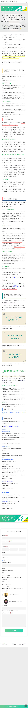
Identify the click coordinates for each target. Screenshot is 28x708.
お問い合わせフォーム (12, 426)
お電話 (5, 550)
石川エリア (11, 412)
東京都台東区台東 (7, 501)
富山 (3, 412)
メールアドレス (7, 545)
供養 (3, 576)
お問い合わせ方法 (6, 561)
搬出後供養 (4, 583)
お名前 (5, 539)
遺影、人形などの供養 (7, 588)
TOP (2, 25)
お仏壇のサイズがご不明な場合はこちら (10, 614)
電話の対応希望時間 (6, 566)
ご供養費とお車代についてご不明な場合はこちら (12, 581)
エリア (5, 412)
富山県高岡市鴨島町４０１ (8, 459)
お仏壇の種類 (5, 594)
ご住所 (3, 556)
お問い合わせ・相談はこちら (14, 706)
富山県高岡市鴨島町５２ (7, 481)
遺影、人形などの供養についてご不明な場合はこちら (12, 592)
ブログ (6, 25)
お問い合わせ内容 (7, 616)
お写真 (3, 572)
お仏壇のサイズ (5, 609)
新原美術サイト (6, 446)
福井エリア (18, 412)
